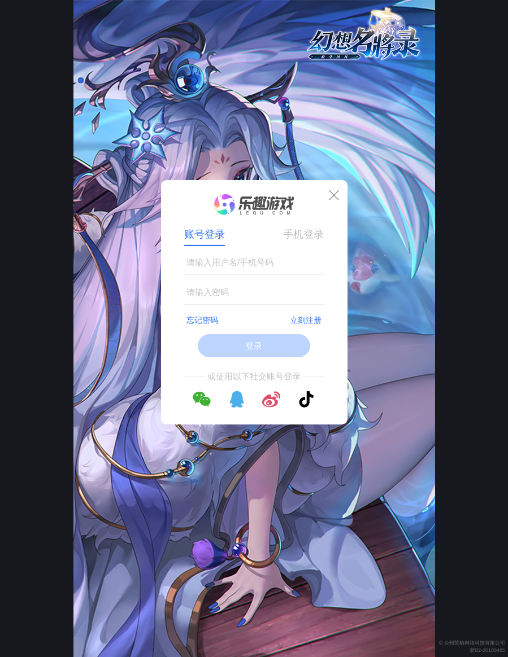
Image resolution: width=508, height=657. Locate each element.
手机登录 (303, 234)
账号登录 (204, 234)
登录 (253, 346)
